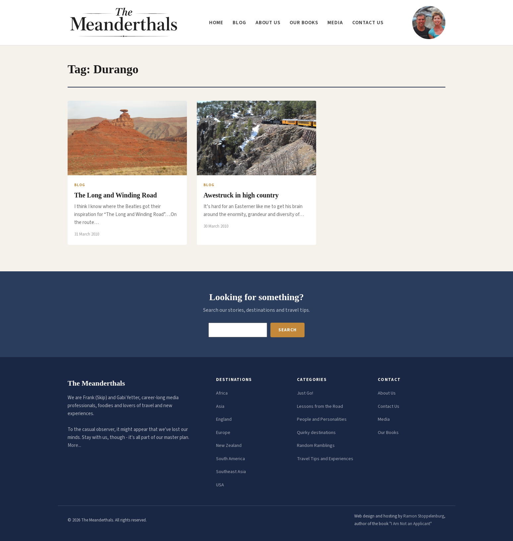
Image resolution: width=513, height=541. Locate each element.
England (224, 419)
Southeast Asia (231, 471)
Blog (239, 22)
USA (220, 485)
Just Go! (305, 393)
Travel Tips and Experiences (325, 459)
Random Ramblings (316, 445)
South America (230, 459)
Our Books (304, 22)
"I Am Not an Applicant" (410, 524)
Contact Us (388, 406)
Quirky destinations (316, 432)
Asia (220, 406)
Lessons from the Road (320, 406)
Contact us (367, 22)
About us (268, 22)
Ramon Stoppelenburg (423, 516)
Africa (222, 393)
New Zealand (229, 445)
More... (74, 445)
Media (335, 22)
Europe (223, 432)
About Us (387, 393)
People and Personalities (322, 419)
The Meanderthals (96, 383)
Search (287, 330)
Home (216, 22)
